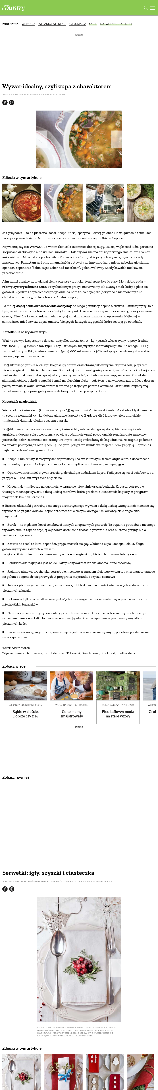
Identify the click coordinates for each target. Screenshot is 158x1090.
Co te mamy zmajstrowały (71, 713)
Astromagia (77, 23)
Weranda (28, 23)
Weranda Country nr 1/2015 (25, 705)
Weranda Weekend (52, 23)
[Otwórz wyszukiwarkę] (146, 7)
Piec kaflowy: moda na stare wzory (118, 713)
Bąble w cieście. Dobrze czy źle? (25, 713)
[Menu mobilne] (153, 7)
